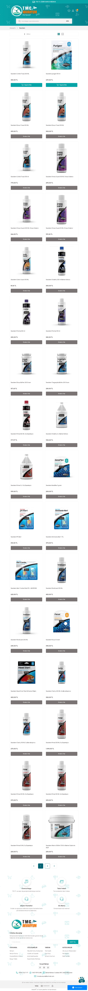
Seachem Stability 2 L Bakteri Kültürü (57, 434)
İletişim (12, 951)
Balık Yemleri (66, 956)
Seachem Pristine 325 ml (18, 331)
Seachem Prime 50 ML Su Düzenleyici (22, 845)
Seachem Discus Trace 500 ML (55, 125)
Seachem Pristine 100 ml (53, 331)
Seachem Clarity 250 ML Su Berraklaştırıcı (58, 691)
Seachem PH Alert (16, 537)
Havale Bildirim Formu (16, 956)
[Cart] (76, 10)
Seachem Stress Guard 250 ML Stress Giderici (24, 228)
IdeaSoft (34, 989)
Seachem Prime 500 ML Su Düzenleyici (57, 742)
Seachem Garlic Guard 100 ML (20, 279)
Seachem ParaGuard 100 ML (54, 588)
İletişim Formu (14, 953)
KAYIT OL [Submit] (73, 942)
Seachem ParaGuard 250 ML (19, 639)
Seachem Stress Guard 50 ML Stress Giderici (59, 228)
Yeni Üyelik (48, 951)
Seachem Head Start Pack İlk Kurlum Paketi (23, 691)
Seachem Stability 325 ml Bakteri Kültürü (58, 279)
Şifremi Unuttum (50, 956)
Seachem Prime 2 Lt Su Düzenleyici (21, 485)
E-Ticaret (39, 989)
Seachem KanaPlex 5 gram (54, 485)
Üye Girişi (47, 953)
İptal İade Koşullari (32, 956)
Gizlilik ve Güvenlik (32, 953)
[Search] (44, 21)
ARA (67, 21)
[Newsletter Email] (38, 942)
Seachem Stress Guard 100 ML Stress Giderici (59, 176)
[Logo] (26, 11)
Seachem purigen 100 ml (53, 73)
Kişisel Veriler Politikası (33, 959)
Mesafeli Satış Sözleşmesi (35, 951)
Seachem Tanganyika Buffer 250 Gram (57, 382)
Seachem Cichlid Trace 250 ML (20, 73)
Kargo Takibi (13, 959)
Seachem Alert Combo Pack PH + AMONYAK (24, 588)
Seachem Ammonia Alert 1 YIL (55, 537)
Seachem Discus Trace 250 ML (20, 125)
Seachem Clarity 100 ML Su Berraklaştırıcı (23, 742)
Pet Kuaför (66, 953)
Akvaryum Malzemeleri (69, 951)
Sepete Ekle (26, 85)
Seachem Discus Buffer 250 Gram (21, 382)
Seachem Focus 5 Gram (53, 639)
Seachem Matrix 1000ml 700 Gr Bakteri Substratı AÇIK (60, 846)
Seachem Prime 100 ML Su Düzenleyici (57, 794)
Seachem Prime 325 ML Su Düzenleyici (22, 434)
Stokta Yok (26, 136)
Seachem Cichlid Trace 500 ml (20, 176)
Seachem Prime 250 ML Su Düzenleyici (22, 794)
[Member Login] (73, 10)
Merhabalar (77, 987)
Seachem (22, 28)
